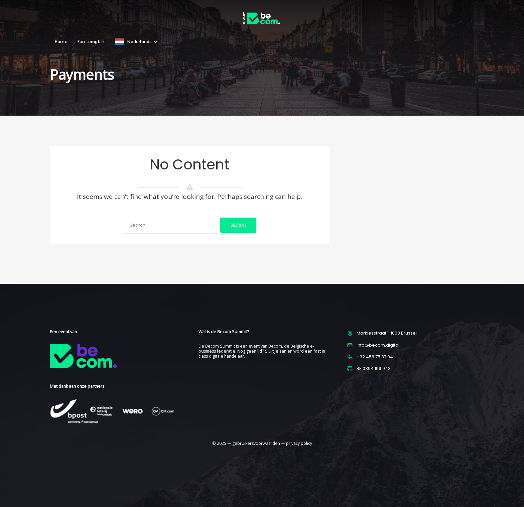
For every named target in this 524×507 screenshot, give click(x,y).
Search (238, 225)
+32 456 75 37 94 (375, 357)
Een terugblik (91, 41)
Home (61, 41)
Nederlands (142, 41)
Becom (275, 346)
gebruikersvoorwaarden (256, 443)
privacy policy (299, 443)
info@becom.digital (378, 345)
